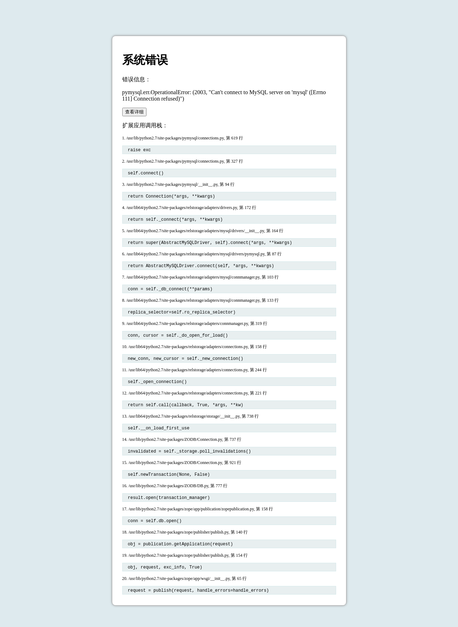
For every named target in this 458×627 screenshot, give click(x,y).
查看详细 (134, 111)
